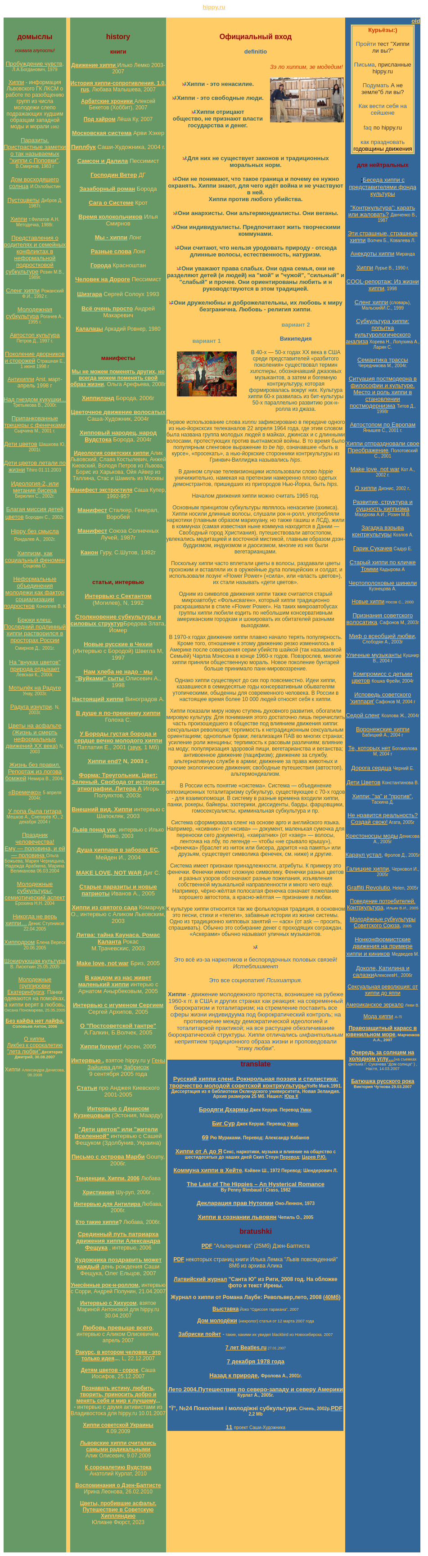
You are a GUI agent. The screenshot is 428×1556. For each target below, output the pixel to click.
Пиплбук (83, 147)
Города (100, 265)
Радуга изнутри (31, 706)
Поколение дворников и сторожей (34, 357)
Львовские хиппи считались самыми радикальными (118, 1446)
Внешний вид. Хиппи (102, 809)
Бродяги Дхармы (223, 1109)
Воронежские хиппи (383, 729)
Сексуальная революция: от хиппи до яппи (382, 990)
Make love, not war (103, 963)
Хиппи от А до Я (199, 1151)
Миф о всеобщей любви (382, 636)
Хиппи (16, 82)
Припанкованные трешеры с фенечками (34, 421)
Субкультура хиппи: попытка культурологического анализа (378, 331)
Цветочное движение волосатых (118, 412)
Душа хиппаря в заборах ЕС (117, 849)
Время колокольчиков (110, 216)
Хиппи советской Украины (118, 1425)
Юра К (291, 1096)
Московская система (102, 133)
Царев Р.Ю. (314, 1157)
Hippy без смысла (35, 531)
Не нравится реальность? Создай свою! (382, 818)
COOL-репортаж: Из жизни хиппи (383, 285)
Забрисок (136, 1067)
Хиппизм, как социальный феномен (35, 556)
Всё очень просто (107, 308)
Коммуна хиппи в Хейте (208, 1170)
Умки (305, 1109)
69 (205, 1137)
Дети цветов (20, 444)
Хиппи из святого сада (104, 907)
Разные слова (111, 251)
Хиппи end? (105, 761)
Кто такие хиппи (97, 1222)
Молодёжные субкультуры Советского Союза (382, 922)
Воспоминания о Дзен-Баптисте (118, 1485)
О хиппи (366, 488)
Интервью (86, 1060)
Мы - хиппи (111, 237)
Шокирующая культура (34, 961)
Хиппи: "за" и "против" (382, 796)
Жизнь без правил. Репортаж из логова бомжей (33, 771)
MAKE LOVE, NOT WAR (109, 872)
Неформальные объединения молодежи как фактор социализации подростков (34, 592)
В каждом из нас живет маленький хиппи (115, 981)
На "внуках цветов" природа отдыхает (34, 665)
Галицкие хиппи (367, 868)
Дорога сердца (371, 768)
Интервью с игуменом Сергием (118, 1005)
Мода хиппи (378, 1016)
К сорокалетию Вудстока (118, 1467)
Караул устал (364, 854)
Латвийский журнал (200, 1279)
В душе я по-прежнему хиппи (118, 713)
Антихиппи (21, 379)
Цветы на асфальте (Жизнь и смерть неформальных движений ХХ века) (34, 735)
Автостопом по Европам (382, 424)
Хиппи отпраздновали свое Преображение (382, 447)
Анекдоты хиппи (372, 253)
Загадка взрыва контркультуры (378, 531)
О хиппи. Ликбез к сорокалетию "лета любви (35, 1045)
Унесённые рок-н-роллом (104, 1285)
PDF (336, 1408)
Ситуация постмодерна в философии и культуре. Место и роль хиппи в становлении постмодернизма (383, 392)
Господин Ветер (113, 174)
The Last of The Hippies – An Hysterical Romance (255, 1184)
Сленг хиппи (23, 290)
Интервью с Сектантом (118, 596)
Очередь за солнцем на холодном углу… (381, 1055)
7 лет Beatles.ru (245, 1348)
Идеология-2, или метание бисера (35, 487)
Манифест (92, 510)
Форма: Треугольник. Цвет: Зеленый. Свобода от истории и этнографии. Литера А (118, 782)
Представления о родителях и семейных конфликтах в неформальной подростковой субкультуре (35, 254)
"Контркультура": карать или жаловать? (381, 211)
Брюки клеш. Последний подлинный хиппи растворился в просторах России (35, 629)
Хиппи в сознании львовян (237, 1217)
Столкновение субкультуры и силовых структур (115, 620)
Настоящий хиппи (98, 699)
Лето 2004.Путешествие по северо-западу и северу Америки (255, 1389)
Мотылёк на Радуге (35, 687)
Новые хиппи (367, 601)
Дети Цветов (364, 782)
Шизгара (89, 294)
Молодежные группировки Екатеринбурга (29, 985)
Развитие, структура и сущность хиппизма (383, 505)
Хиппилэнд (98, 398)
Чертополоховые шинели (382, 583)
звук (135, 747)
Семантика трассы (382, 359)
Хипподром (19, 942)
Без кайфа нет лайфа (34, 1021)
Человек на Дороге (102, 279)
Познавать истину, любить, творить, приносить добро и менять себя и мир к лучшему (116, 1394)
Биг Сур (223, 1123)
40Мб (332, 1297)
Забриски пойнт (199, 1334)
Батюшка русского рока (382, 1081)
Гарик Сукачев (372, 548)
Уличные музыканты (373, 655)
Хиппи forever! (101, 1046)
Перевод (289, 1157)
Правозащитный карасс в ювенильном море (381, 1031)
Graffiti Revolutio (368, 887)
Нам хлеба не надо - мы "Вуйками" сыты (114, 675)
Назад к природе (233, 1375)
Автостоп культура (35, 335)
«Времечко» (24, 792)
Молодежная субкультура (29, 312)
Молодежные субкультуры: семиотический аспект (35, 891)
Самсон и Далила (102, 160)
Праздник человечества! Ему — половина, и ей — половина (35, 845)
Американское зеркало (375, 1005)
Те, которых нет (369, 748)
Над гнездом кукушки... (35, 399)
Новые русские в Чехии (118, 644)
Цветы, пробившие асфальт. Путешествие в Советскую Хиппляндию (118, 1509)
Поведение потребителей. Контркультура (381, 904)
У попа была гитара (35, 811)
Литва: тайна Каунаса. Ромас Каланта (118, 938)
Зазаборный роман (107, 188)
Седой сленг (363, 715)
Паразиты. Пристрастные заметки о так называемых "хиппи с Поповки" (35, 150)
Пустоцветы (23, 200)
